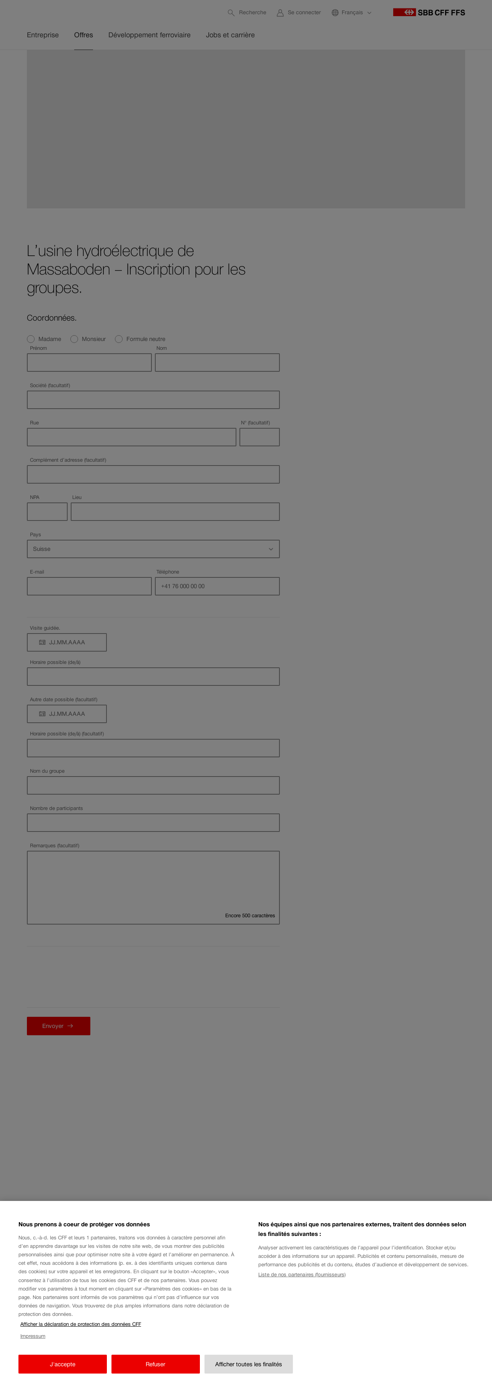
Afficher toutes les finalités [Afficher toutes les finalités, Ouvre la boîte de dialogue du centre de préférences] (248, 1364)
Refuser (155, 1364)
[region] (246, 1296)
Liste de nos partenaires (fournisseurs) (302, 1274)
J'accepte (62, 1364)
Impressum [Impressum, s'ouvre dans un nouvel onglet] (32, 1336)
